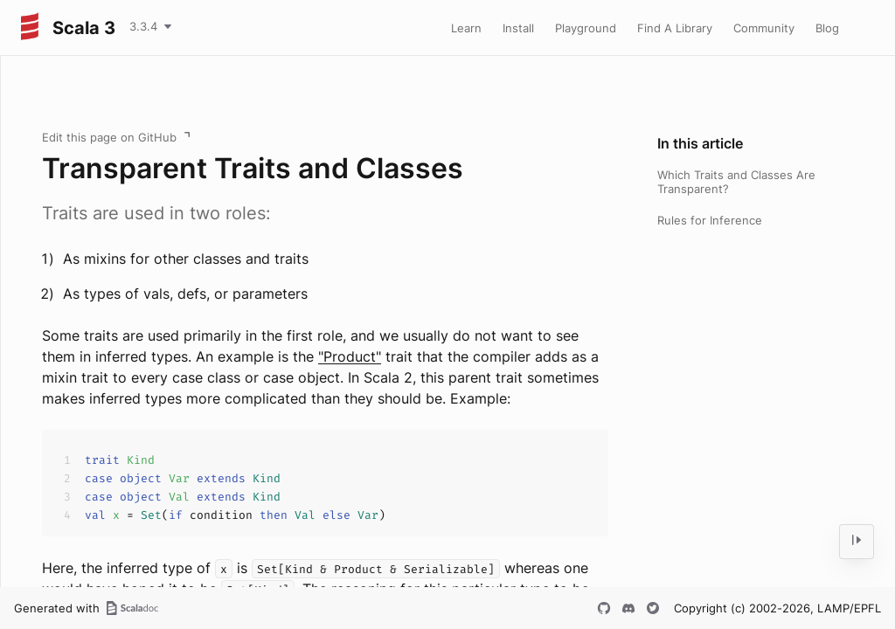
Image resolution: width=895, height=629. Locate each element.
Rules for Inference (709, 220)
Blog (827, 28)
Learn (466, 28)
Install (518, 28)
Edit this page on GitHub (109, 137)
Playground (585, 28)
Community (763, 28)
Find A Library (674, 28)
